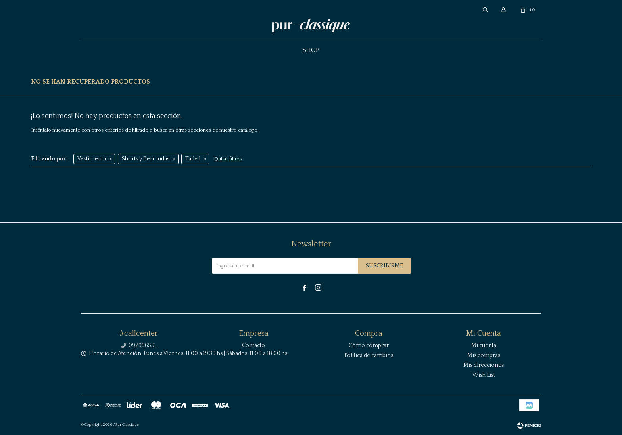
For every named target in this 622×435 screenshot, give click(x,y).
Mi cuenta (483, 345)
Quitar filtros (228, 159)
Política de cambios (368, 355)
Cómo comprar (369, 345)
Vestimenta (91, 159)
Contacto (253, 345)
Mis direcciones (483, 365)
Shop (311, 49)
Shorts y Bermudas (145, 159)
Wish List (483, 375)
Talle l (192, 159)
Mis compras (483, 355)
